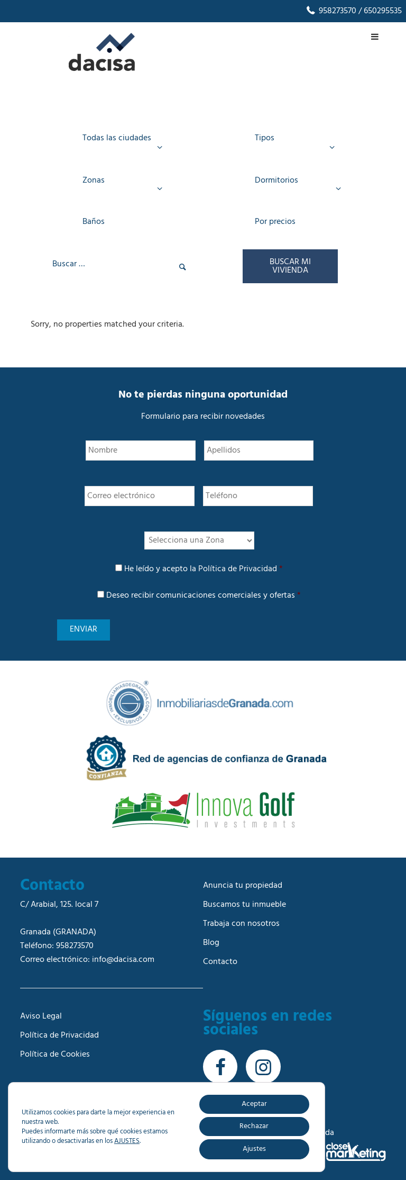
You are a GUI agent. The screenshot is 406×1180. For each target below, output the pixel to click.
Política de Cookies (55, 1052)
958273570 (330, 11)
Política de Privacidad (237, 569)
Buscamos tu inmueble (244, 902)
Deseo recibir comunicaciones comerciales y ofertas (203, 595)
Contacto (220, 960)
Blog (211, 941)
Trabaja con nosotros (241, 922)
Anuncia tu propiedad (242, 883)
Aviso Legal (41, 1014)
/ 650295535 (379, 11)
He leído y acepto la (203, 569)
